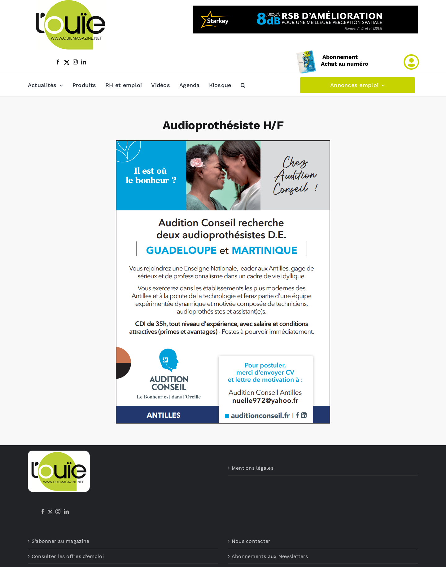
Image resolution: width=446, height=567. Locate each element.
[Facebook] (42, 511)
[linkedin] (83, 61)
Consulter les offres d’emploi (68, 556)
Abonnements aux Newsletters (270, 556)
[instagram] (75, 61)
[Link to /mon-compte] (411, 62)
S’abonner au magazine (60, 541)
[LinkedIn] (66, 511)
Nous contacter (251, 541)
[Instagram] (57, 511)
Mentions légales (252, 468)
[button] (243, 85)
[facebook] (57, 61)
